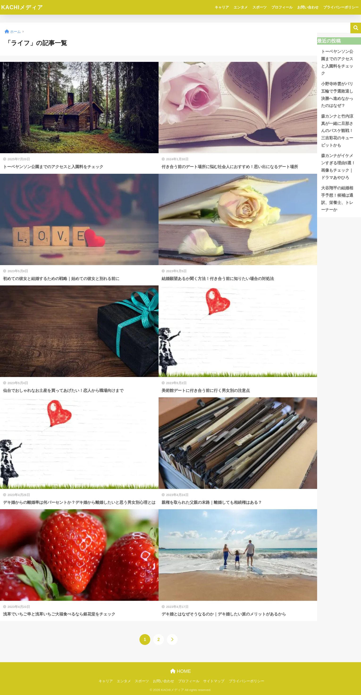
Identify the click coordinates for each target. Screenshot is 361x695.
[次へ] (172, 639)
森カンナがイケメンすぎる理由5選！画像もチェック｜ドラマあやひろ (338, 166)
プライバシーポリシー (341, 7)
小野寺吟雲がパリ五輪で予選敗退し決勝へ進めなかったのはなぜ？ (337, 95)
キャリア (222, 7)
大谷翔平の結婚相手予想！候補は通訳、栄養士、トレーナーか (337, 199)
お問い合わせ (308, 7)
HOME (180, 671)
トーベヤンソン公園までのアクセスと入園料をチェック (337, 62)
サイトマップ (213, 681)
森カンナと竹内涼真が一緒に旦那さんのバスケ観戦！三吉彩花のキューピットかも (337, 131)
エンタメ (241, 7)
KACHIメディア (22, 7)
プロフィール (282, 7)
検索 (355, 28)
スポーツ (259, 7)
